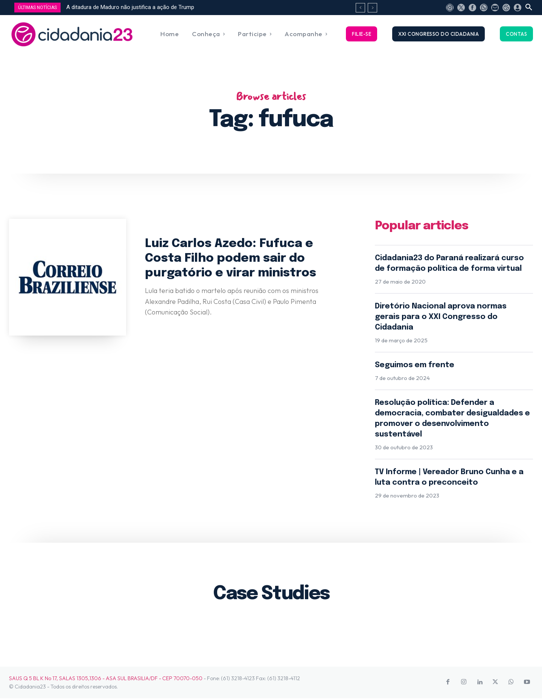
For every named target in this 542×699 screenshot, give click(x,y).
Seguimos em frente (414, 365)
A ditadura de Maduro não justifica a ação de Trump (130, 7)
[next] (372, 7)
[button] (528, 7)
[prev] (360, 7)
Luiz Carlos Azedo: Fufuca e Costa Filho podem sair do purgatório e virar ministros (231, 258)
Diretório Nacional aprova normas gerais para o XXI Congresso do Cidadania (441, 317)
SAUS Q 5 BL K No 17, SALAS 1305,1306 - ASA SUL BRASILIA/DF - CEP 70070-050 (105, 678)
